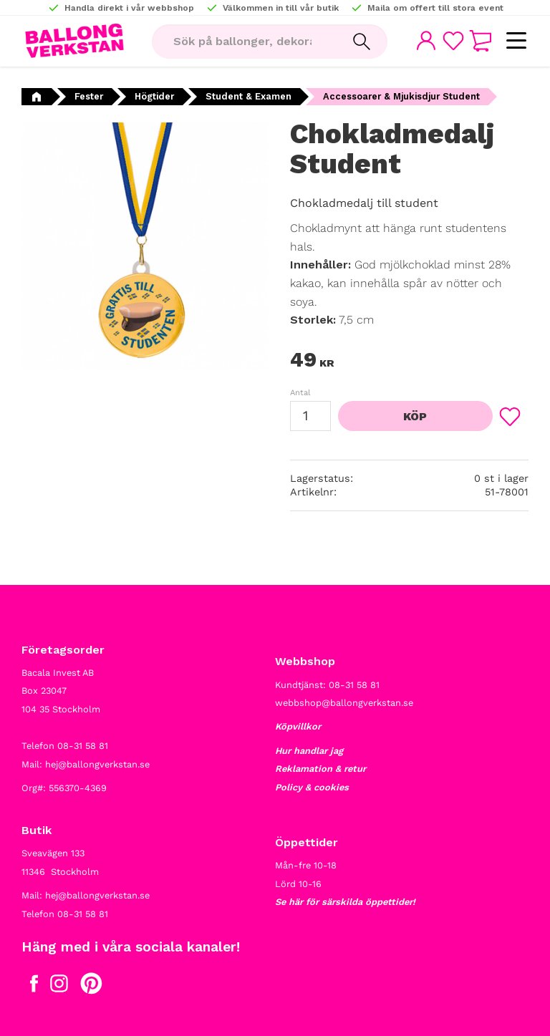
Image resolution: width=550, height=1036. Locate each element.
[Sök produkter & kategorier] (244, 41)
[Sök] (361, 41)
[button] (516, 41)
